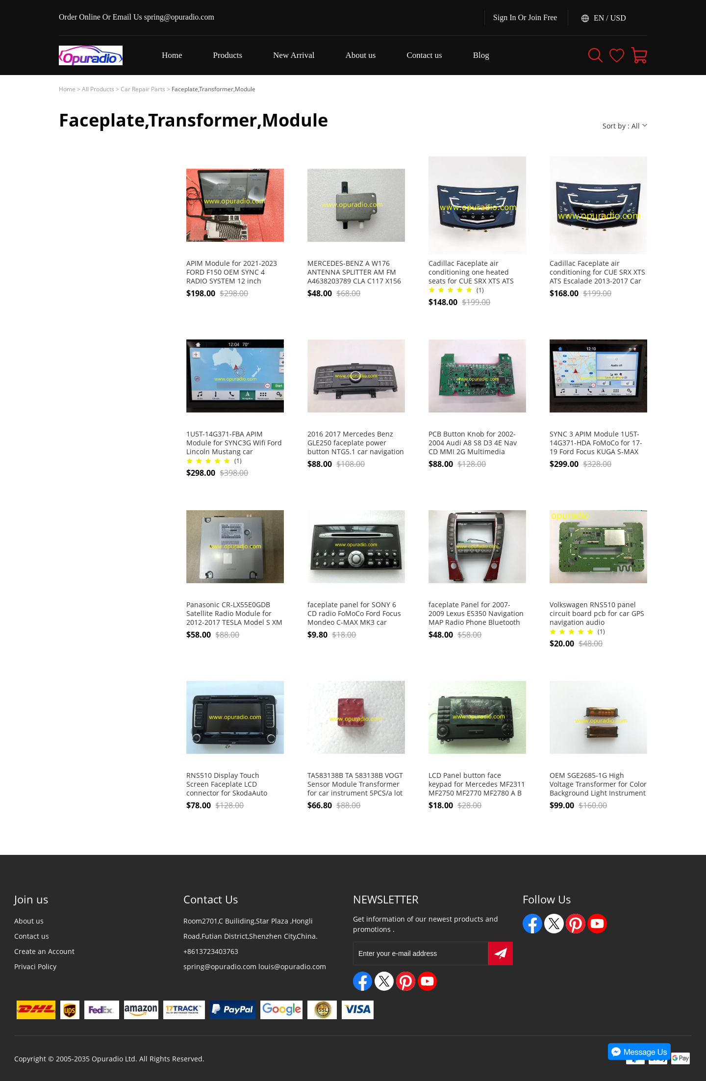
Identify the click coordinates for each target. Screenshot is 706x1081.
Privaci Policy (35, 966)
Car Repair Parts (143, 89)
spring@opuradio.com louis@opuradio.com (254, 966)
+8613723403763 (210, 951)
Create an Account (44, 951)
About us (29, 921)
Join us (31, 899)
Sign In (504, 17)
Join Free (542, 17)
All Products (98, 89)
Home (67, 89)
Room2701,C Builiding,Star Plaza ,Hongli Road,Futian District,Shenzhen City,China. (250, 928)
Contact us (31, 936)
